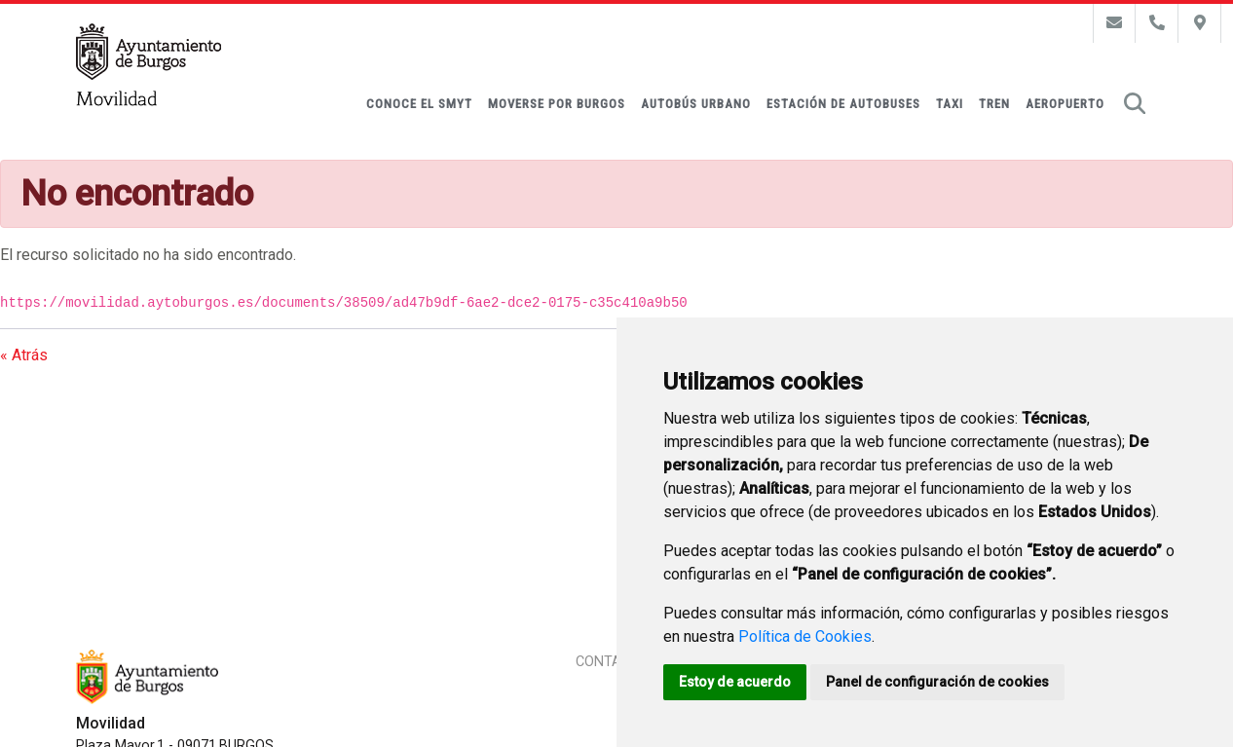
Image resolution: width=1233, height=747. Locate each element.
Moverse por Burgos (556, 103)
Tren (994, 103)
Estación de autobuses (843, 103)
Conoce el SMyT (419, 103)
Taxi (949, 103)
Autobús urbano (696, 103)
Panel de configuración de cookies (937, 682)
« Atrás (24, 355)
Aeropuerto (1065, 103)
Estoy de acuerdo (735, 682)
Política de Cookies (805, 636)
